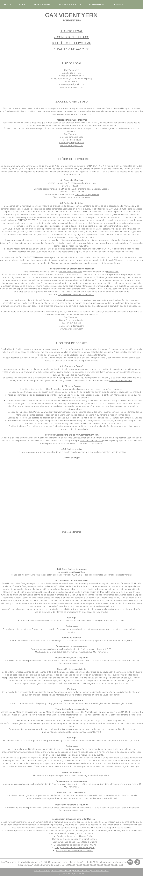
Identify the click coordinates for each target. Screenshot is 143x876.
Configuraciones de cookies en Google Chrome (75, 842)
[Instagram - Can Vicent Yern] (137, 862)
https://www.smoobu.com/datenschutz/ (76, 294)
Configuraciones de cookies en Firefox (75, 836)
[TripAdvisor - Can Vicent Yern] (130, 862)
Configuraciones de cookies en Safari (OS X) (75, 844)
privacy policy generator (50, 574)
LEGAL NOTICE (42, 870)
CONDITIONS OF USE (61, 870)
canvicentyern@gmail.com (71, 84)
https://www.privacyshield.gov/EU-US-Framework (84, 652)
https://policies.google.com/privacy (17, 723)
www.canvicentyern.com (71, 87)
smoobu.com (112, 271)
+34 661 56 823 (73, 140)
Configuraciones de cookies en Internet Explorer (74, 839)
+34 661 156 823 (71, 81)
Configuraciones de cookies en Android (74, 850)
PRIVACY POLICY (81, 870)
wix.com (81, 452)
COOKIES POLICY (100, 870)
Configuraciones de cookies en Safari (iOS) (75, 847)
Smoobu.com (110, 288)
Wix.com (92, 257)
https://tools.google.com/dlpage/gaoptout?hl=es (44, 683)
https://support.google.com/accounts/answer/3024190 (75, 732)
